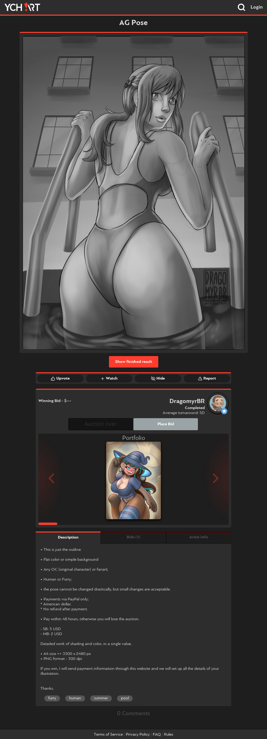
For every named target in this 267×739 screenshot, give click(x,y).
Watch (109, 378)
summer (101, 698)
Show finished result (133, 362)
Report (207, 378)
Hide (158, 378)
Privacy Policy (138, 734)
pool (125, 698)
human (75, 698)
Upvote (60, 378)
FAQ (157, 734)
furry (52, 698)
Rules (168, 734)
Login (257, 7)
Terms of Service (108, 734)
